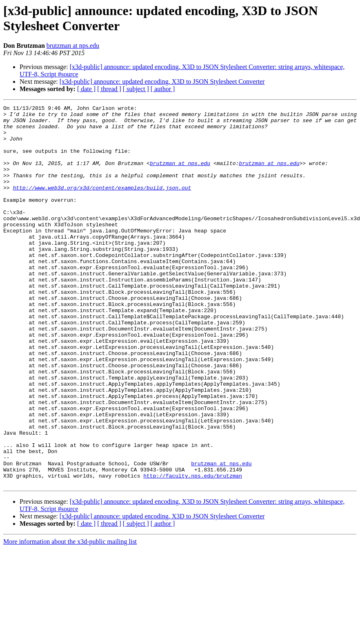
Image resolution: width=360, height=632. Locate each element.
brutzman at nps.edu (73, 45)
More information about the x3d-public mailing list (70, 617)
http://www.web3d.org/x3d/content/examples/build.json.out (102, 204)
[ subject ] (136, 88)
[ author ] (163, 88)
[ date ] (86, 88)
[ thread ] (109, 88)
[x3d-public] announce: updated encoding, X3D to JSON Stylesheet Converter (162, 81)
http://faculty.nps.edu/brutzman (192, 550)
